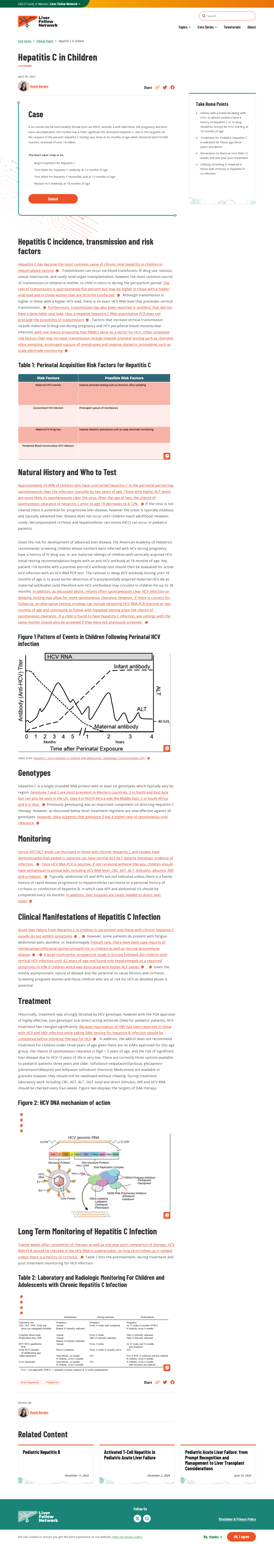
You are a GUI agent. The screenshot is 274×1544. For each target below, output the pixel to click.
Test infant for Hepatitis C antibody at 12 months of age (71, 170)
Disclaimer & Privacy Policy (237, 1519)
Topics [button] (183, 27)
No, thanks (211, 1537)
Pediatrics (52, 1382)
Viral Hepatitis (30, 1382)
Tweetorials (232, 27)
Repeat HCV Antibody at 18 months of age (62, 183)
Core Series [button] (206, 27)
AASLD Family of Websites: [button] (47, 4)
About (251, 27)
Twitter (165, 87)
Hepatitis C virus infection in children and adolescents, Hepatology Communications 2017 (90, 758)
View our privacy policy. (127, 1537)
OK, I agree (241, 1536)
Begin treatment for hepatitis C (54, 163)
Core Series (24, 41)
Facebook (172, 87)
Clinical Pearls (45, 41)
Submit (53, 199)
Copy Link (157, 87)
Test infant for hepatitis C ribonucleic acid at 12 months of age (74, 176)
